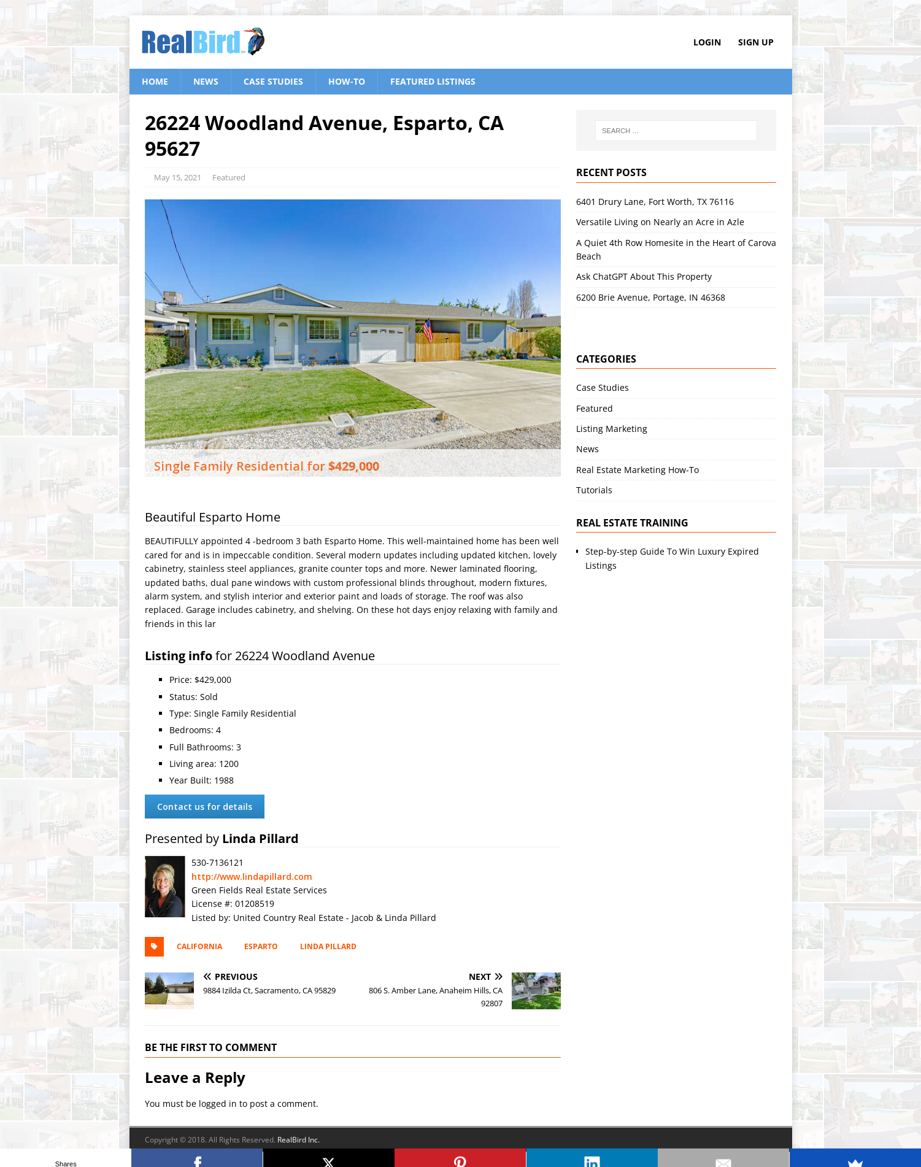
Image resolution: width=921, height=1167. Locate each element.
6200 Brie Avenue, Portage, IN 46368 (650, 297)
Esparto (261, 946)
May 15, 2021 (177, 177)
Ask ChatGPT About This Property (644, 276)
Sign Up (756, 42)
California (199, 946)
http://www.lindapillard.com (251, 876)
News (205, 81)
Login (707, 42)
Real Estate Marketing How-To (637, 470)
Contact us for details (204, 806)
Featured (228, 177)
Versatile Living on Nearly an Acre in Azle (660, 222)
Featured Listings (433, 81)
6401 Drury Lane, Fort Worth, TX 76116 (655, 201)
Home (155, 81)
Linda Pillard (328, 946)
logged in (218, 1103)
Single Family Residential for (266, 466)
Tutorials (594, 490)
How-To (346, 81)
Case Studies (273, 81)
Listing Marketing (611, 428)
